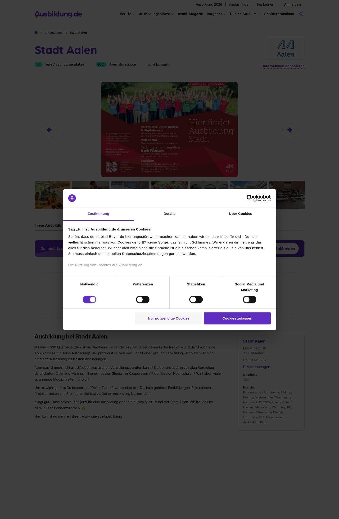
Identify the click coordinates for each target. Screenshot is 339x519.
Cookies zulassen (237, 318)
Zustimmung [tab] (98, 214)
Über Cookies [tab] (240, 214)
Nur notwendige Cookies (169, 318)
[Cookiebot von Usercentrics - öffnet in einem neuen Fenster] (250, 198)
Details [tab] (170, 214)
